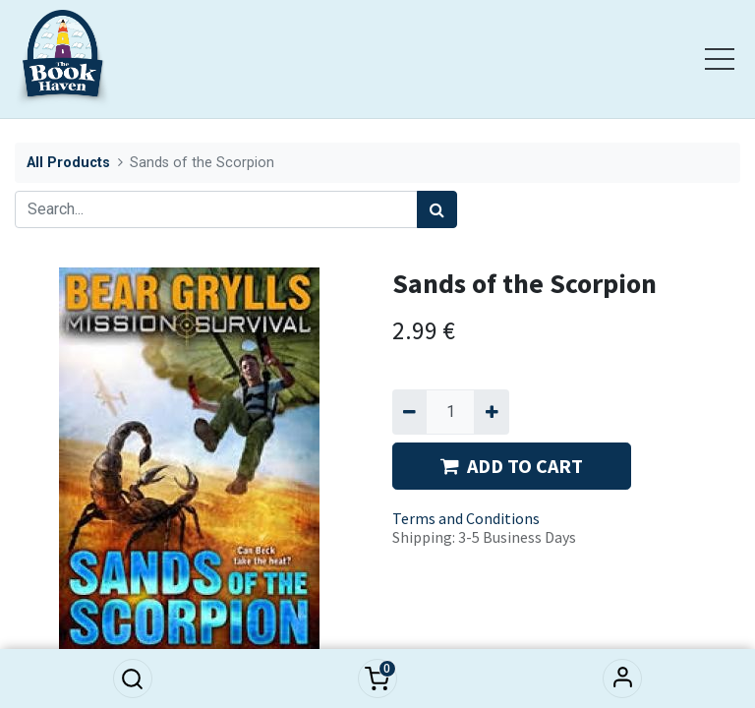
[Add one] (491, 412)
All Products (68, 162)
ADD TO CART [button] (511, 465)
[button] (132, 678)
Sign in (622, 678)
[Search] (437, 209)
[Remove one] (409, 412)
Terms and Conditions (466, 518)
